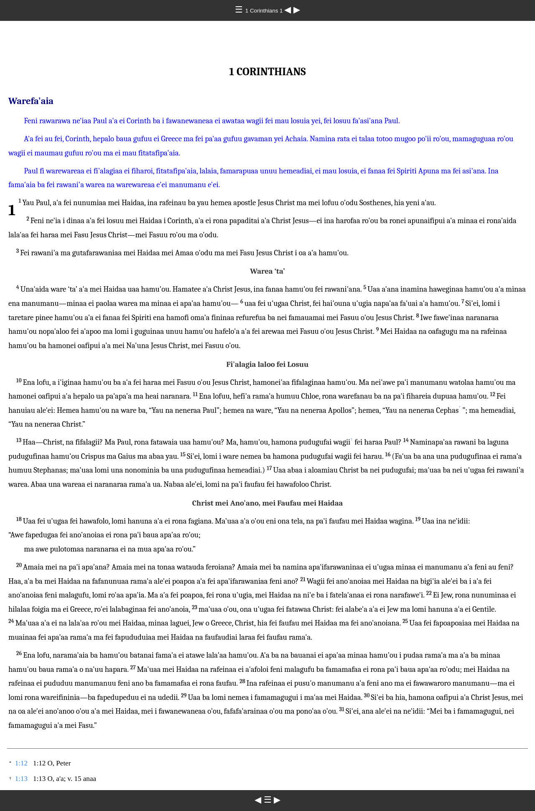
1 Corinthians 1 (264, 11)
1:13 (21, 779)
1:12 (21, 763)
